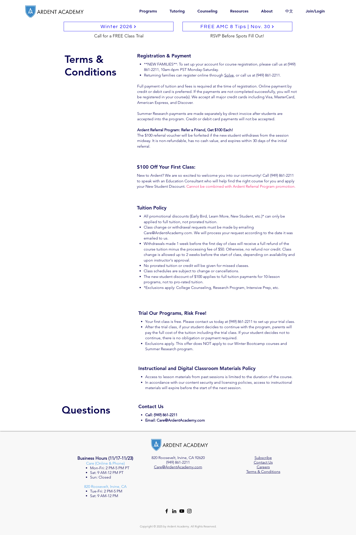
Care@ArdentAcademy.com (168, 232)
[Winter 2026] (118, 26)
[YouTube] (182, 511)
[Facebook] (167, 511)
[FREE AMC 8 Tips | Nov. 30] (237, 26)
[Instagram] (189, 511)
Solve (229, 75)
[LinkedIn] (174, 511)
